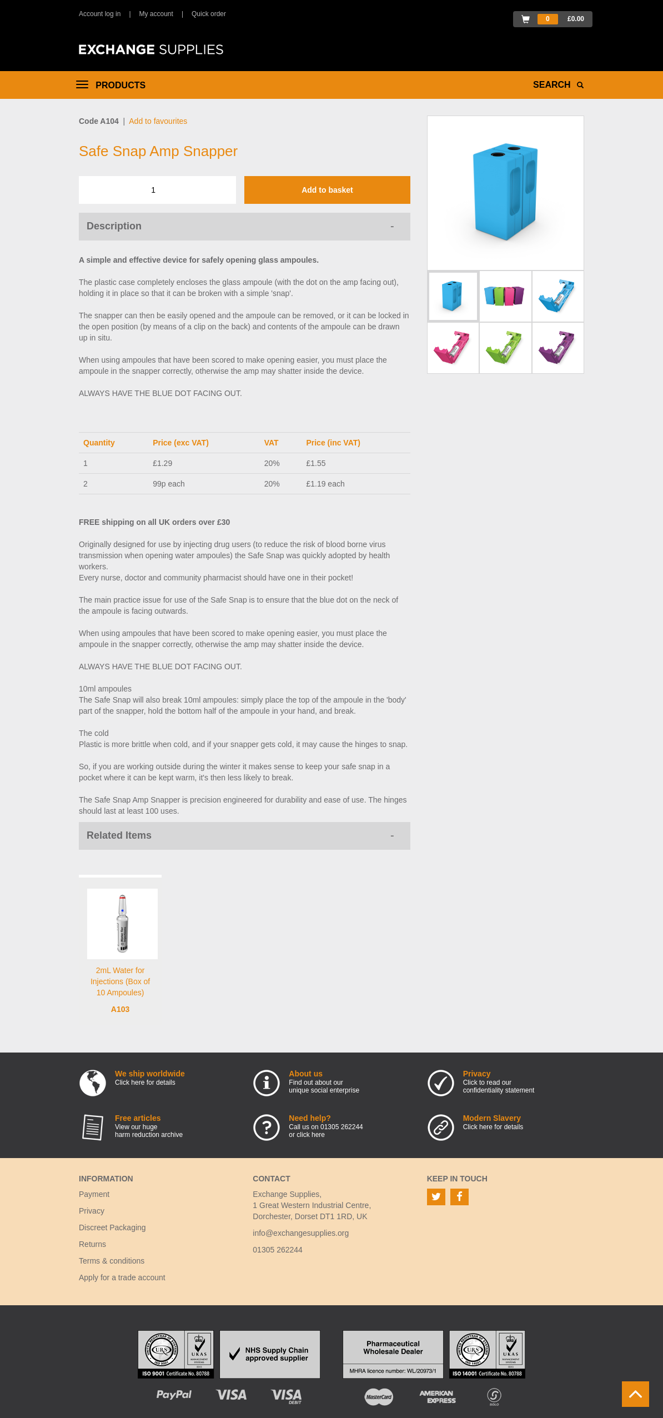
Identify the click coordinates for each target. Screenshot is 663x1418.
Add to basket (327, 190)
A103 (120, 1009)
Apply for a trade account (122, 1277)
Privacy (91, 1210)
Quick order (209, 14)
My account (156, 14)
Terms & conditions (111, 1260)
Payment (94, 1194)
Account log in (99, 14)
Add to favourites (158, 121)
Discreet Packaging (112, 1227)
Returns (92, 1244)
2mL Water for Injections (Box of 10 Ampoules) (120, 981)
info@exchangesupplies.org (301, 1233)
